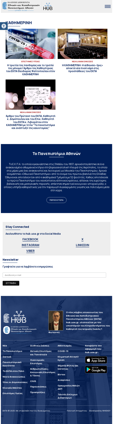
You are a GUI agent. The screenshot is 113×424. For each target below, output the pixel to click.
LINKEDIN (82, 245)
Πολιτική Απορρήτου (77, 410)
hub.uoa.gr (91, 352)
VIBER (30, 251)
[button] (4, 26)
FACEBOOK (30, 239)
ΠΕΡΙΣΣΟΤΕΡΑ (56, 200)
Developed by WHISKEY (99, 410)
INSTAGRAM (30, 245)
